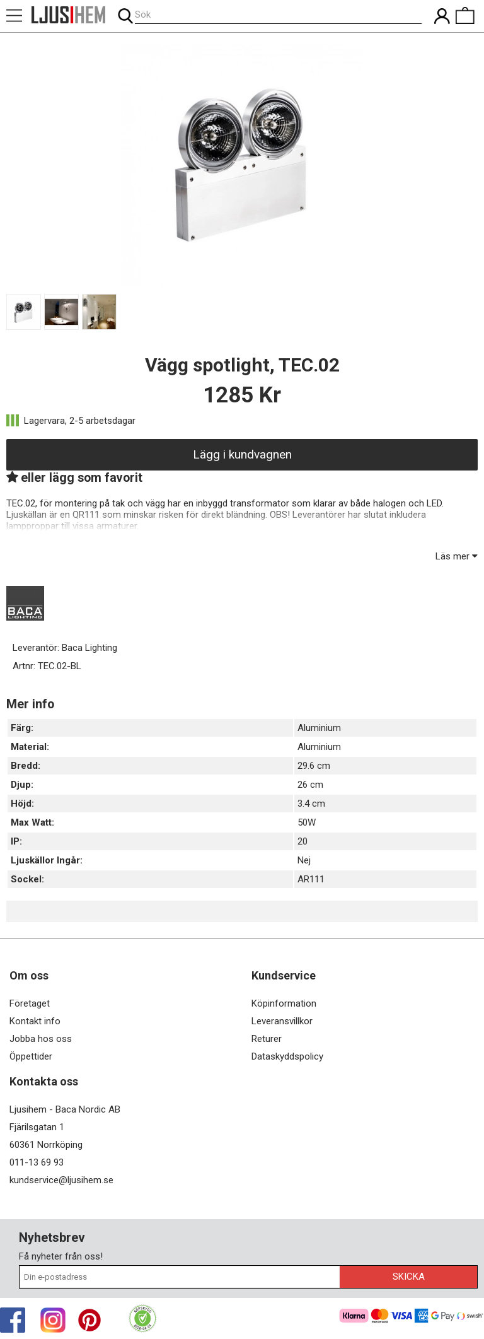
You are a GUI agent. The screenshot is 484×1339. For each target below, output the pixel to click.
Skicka (409, 1276)
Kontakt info (34, 1021)
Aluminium (319, 728)
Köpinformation (283, 1003)
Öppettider (30, 1056)
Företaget (29, 1003)
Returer (266, 1038)
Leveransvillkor (282, 1021)
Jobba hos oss (40, 1038)
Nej (304, 860)
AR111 (311, 879)
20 (302, 841)
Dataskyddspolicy (287, 1056)
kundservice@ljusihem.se (61, 1180)
